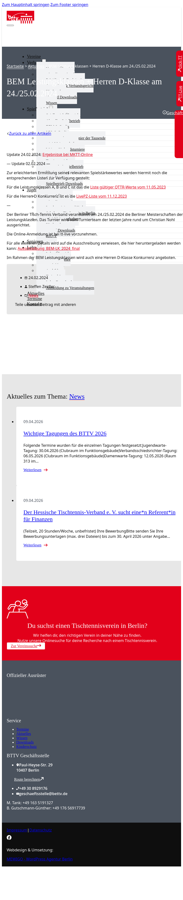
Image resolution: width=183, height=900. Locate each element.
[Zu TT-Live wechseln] (180, 94)
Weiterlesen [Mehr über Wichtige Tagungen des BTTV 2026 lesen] (32, 470)
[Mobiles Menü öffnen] (10, 25)
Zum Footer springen (69, 4)
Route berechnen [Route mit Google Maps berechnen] (29, 779)
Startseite (15, 66)
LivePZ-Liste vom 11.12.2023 (101, 196)
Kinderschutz (26, 747)
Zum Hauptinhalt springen (25, 4)
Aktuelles (36, 66)
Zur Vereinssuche (26, 646)
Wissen (51, 103)
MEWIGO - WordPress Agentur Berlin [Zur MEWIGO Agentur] (40, 859)
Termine (22, 729)
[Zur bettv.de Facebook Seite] (9, 838)
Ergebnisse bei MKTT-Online (68, 154)
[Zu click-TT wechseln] (180, 64)
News (33, 295)
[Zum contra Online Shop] (42, 715)
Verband (34, 62)
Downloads (25, 742)
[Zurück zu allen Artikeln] (29, 133)
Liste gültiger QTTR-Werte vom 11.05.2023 (128, 187)
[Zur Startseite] (20, 22)
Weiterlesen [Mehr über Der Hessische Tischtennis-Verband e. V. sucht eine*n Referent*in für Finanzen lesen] (32, 545)
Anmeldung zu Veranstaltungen (70, 288)
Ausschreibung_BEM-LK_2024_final (49, 248)
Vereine (34, 56)
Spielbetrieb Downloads (64, 184)
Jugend (33, 189)
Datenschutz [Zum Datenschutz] (40, 830)
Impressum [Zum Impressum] (17, 830)
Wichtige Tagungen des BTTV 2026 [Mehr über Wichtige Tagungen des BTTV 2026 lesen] (64, 433)
